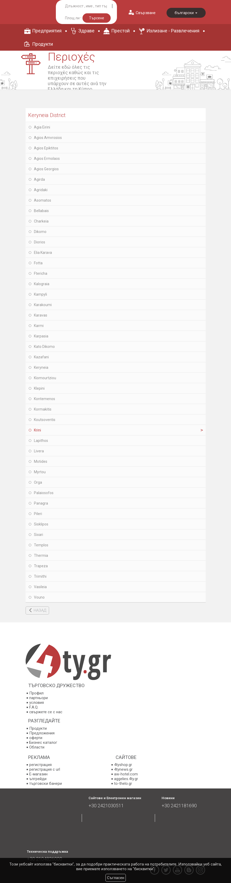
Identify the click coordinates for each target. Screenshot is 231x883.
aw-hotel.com (126, 774)
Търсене (96, 18)
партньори (38, 697)
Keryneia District (47, 115)
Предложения (42, 733)
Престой (120, 30)
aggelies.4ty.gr (126, 778)
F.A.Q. (33, 707)
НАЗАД (40, 610)
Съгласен (115, 877)
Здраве (86, 30)
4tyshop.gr (123, 764)
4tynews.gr (123, 769)
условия (36, 702)
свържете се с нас (45, 712)
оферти (35, 737)
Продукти (42, 44)
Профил (36, 693)
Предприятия (47, 30)
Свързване (146, 12)
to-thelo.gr (123, 783)
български (186, 12)
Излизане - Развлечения (172, 30)
